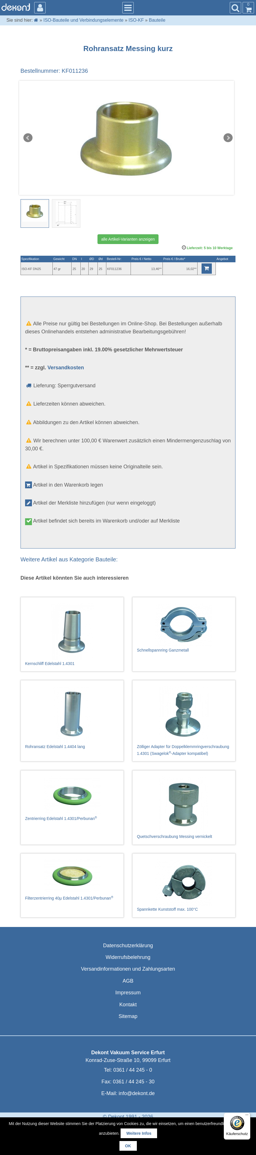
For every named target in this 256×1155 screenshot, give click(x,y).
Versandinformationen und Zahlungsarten (128, 969)
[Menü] (246, 1116)
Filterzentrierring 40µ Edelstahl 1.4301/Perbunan (72, 879)
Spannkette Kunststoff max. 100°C (184, 885)
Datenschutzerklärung (128, 945)
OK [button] (128, 1146)
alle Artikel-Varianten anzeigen (128, 239)
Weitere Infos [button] (138, 1133)
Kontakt (128, 1004)
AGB (128, 981)
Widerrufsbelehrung (127, 957)
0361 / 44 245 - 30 (134, 1082)
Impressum (128, 992)
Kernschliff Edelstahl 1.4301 (72, 634)
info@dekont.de (137, 1093)
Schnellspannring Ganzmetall (184, 627)
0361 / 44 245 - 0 (132, 1070)
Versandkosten (65, 367)
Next (228, 137)
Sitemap (128, 1016)
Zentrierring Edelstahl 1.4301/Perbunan (72, 798)
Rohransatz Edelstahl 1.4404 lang (72, 717)
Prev (27, 137)
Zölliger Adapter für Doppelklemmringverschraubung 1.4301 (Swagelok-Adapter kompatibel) (184, 721)
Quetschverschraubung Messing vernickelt (184, 807)
